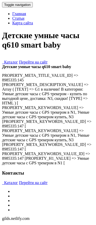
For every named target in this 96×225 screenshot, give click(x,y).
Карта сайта (22, 23)
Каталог (10, 62)
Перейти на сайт (33, 62)
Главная (19, 14)
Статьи (18, 18)
